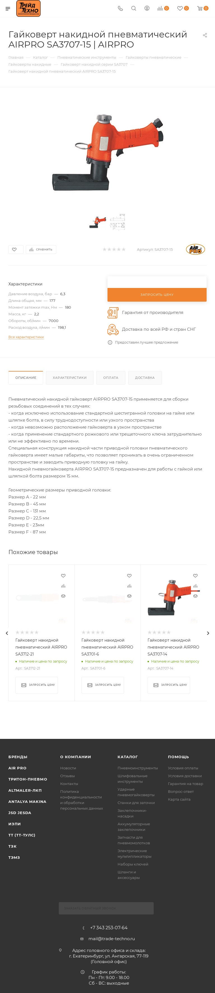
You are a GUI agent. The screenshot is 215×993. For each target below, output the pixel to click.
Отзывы (67, 776)
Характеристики (70, 378)
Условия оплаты (183, 768)
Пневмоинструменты (138, 768)
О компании (75, 757)
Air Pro (17, 768)
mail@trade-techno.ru (111, 938)
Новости (68, 768)
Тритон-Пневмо (27, 779)
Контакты (69, 783)
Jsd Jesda (19, 812)
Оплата (110, 378)
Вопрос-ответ (181, 791)
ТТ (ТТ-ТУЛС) (22, 835)
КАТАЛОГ (128, 757)
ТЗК (12, 846)
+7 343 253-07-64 (109, 928)
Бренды (17, 757)
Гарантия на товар (185, 783)
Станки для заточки (136, 802)
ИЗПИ (14, 824)
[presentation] (7, 633)
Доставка (145, 378)
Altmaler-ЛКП (25, 790)
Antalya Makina (27, 801)
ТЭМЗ (14, 857)
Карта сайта (179, 799)
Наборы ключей (133, 864)
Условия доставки (185, 776)
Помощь (178, 757)
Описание (25, 378)
